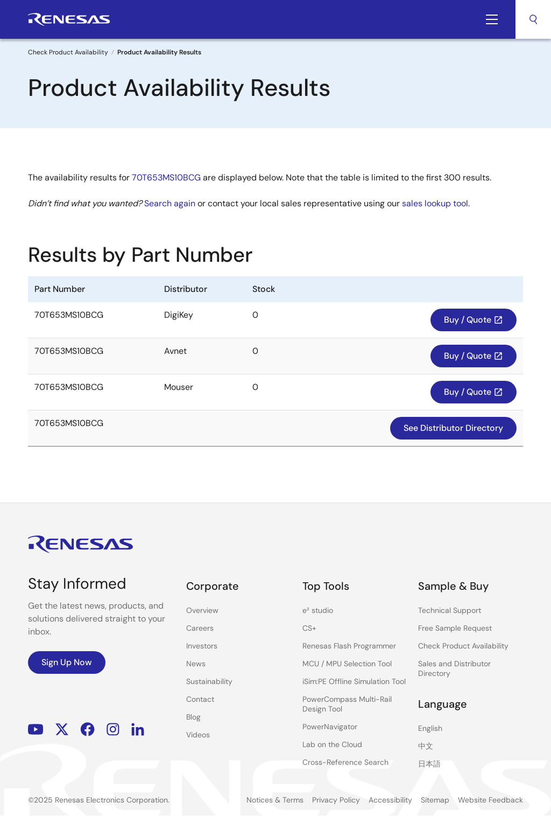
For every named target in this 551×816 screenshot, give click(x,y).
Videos (198, 735)
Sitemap (435, 800)
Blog (193, 717)
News (196, 663)
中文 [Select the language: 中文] (425, 746)
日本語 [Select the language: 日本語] (429, 764)
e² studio (317, 610)
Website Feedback (490, 800)
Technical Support (449, 610)
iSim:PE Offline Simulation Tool (354, 681)
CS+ (309, 628)
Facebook (87, 729)
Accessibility (390, 800)
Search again (169, 203)
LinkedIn (137, 729)
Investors (201, 646)
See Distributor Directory (453, 428)
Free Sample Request (455, 628)
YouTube (36, 729)
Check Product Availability (68, 52)
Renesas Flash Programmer (349, 646)
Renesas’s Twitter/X (61, 729)
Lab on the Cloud (332, 744)
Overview (202, 610)
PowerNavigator (329, 726)
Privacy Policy (336, 800)
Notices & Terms (274, 800)
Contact (200, 699)
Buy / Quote (473, 319)
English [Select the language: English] (430, 728)
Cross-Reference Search (345, 762)
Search (533, 19)
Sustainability (209, 681)
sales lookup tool (435, 203)
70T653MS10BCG (166, 177)
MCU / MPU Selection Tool (347, 663)
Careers (200, 628)
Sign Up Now (66, 662)
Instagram (113, 729)
